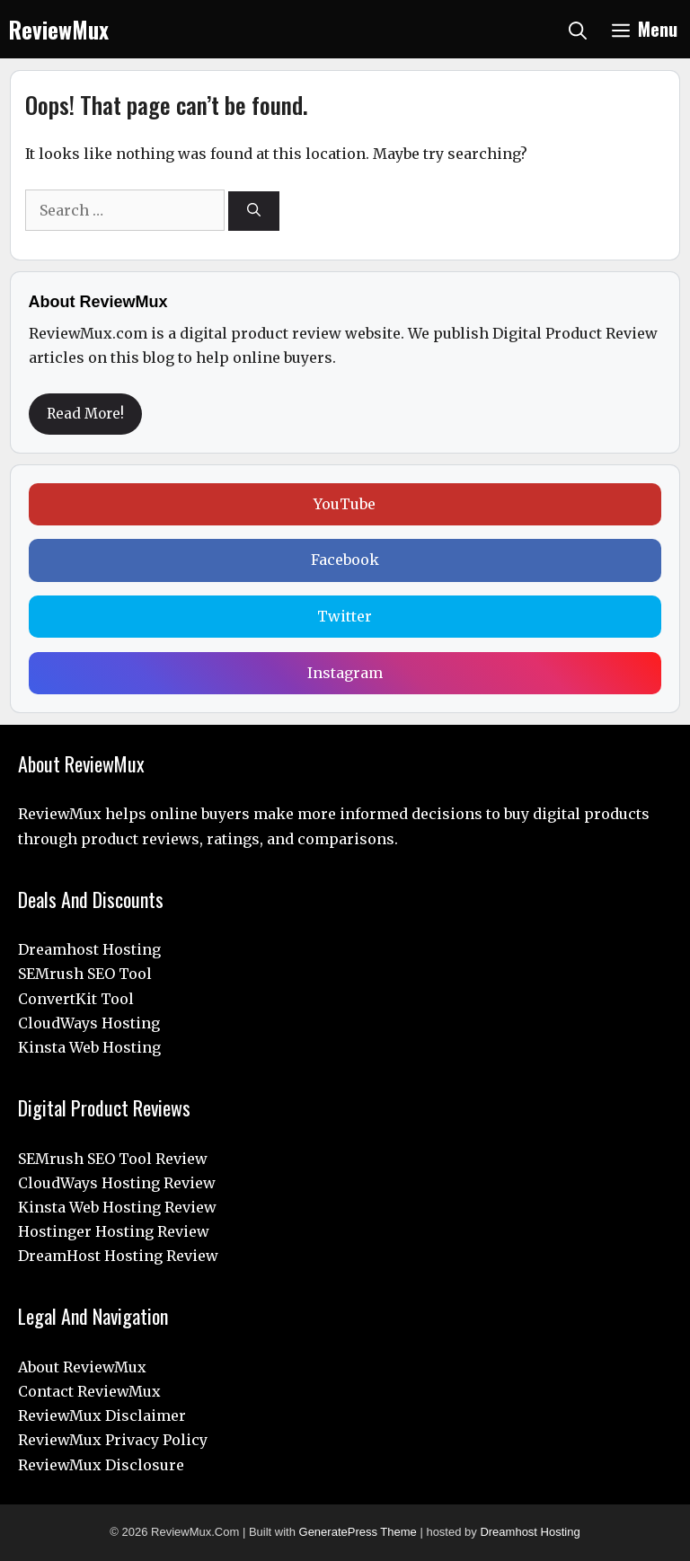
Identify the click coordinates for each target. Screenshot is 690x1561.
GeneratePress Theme (358, 1532)
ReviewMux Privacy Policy (113, 1440)
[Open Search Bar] (577, 29)
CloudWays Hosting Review (117, 1183)
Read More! (85, 413)
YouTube (345, 504)
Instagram (345, 673)
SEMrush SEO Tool (85, 974)
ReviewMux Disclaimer (102, 1415)
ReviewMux (59, 29)
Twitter (344, 616)
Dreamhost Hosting (89, 949)
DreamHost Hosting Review (118, 1256)
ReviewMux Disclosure (101, 1465)
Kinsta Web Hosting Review (117, 1207)
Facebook (345, 560)
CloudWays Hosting (89, 1023)
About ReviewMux (82, 1367)
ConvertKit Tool (76, 999)
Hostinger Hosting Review (113, 1231)
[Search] (253, 211)
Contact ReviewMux (89, 1391)
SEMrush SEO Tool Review (113, 1159)
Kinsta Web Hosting (89, 1047)
